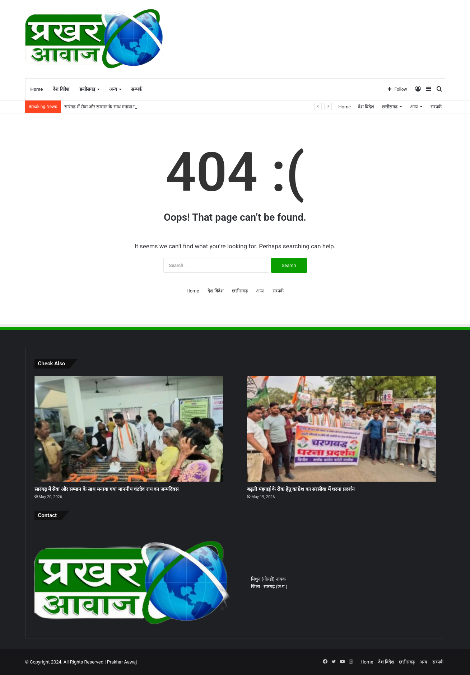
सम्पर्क (136, 89)
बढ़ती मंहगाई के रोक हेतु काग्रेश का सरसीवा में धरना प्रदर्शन (301, 489)
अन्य (113, 89)
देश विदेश (61, 89)
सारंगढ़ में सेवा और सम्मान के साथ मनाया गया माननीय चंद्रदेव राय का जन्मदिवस (106, 489)
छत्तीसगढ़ (87, 89)
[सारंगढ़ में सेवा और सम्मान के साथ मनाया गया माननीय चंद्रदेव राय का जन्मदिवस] (128, 429)
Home (37, 89)
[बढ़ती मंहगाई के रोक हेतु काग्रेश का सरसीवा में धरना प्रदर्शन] (341, 429)
